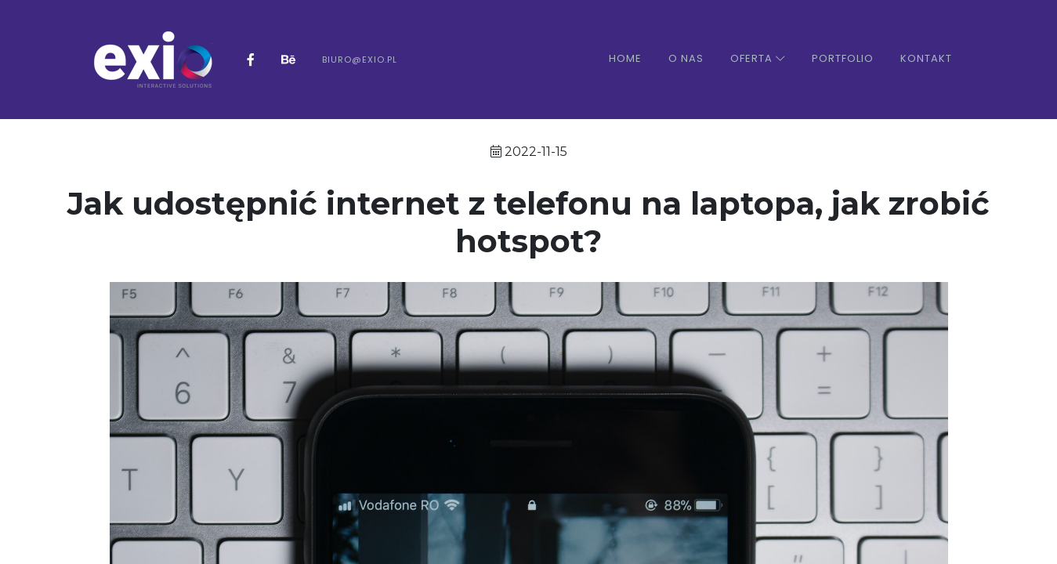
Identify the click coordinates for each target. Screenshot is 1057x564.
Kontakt (926, 58)
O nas (686, 58)
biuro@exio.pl (359, 59)
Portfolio (843, 58)
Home (625, 58)
